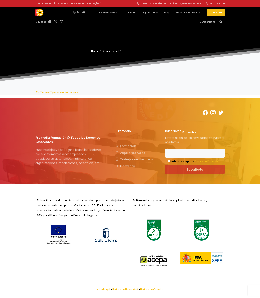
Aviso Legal (103, 289)
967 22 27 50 (215, 3)
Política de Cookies (152, 289)
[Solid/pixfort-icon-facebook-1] (205, 112)
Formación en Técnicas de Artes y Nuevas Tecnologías (69, 3)
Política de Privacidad (207, 161)
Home (95, 51)
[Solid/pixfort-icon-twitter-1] (221, 112)
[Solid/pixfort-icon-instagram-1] (213, 112)
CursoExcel (108, 51)
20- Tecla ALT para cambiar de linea (56, 92)
